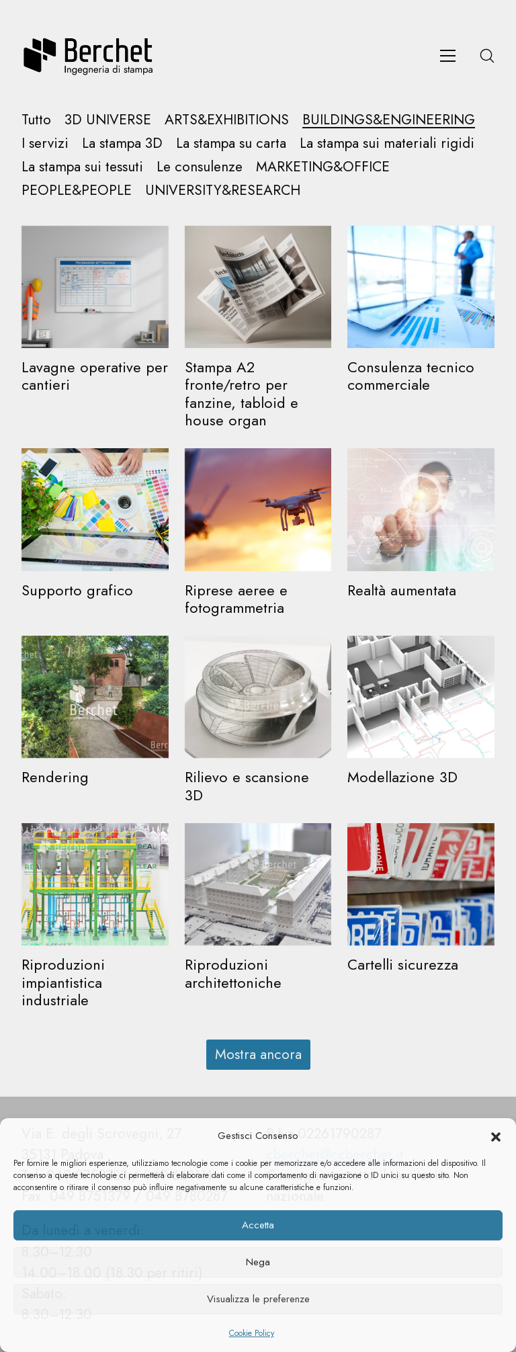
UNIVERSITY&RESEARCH (222, 190)
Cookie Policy (251, 1333)
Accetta (258, 1225)
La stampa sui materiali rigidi (387, 143)
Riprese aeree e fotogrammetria (236, 598)
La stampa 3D (122, 143)
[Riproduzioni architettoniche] (258, 884)
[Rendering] (95, 697)
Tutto (36, 120)
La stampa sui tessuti (82, 167)
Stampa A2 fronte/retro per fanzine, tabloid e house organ (241, 393)
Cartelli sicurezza (402, 964)
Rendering (55, 777)
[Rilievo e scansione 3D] (258, 697)
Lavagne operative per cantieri (95, 375)
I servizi (45, 143)
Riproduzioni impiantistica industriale (63, 982)
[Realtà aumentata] (420, 509)
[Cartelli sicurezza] (420, 884)
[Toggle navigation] (448, 56)
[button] (496, 1136)
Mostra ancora (258, 1054)
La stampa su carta (231, 143)
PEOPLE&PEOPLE (77, 190)
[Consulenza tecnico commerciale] (420, 287)
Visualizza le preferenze (258, 1299)
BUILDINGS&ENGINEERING (388, 120)
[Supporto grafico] (95, 509)
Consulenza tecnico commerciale (410, 375)
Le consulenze (200, 167)
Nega (258, 1262)
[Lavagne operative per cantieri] (95, 287)
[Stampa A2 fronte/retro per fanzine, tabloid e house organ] (258, 287)
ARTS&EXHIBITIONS (227, 120)
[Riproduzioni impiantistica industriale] (95, 884)
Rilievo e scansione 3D (247, 785)
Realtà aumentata (401, 590)
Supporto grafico (77, 590)
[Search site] (487, 55)
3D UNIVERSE (107, 120)
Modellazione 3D (402, 777)
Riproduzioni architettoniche (233, 973)
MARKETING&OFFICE (323, 167)
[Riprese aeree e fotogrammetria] (258, 509)
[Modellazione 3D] (420, 697)
